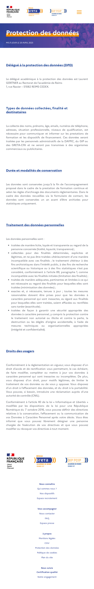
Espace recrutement (47, 498)
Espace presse (47, 522)
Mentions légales (47, 538)
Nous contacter (47, 513)
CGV (47, 542)
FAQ (47, 518)
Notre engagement (47, 576)
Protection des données (47, 547)
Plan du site (47, 557)
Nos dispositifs (47, 493)
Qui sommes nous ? (47, 488)
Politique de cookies (47, 552)
